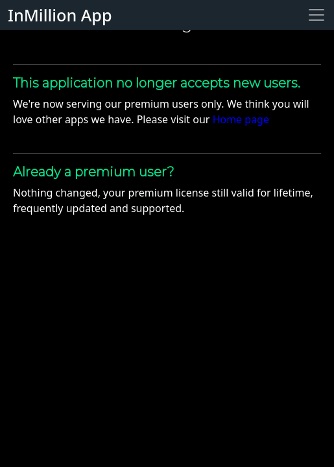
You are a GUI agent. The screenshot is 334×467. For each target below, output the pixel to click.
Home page (241, 119)
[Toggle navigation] (316, 15)
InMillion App (60, 15)
